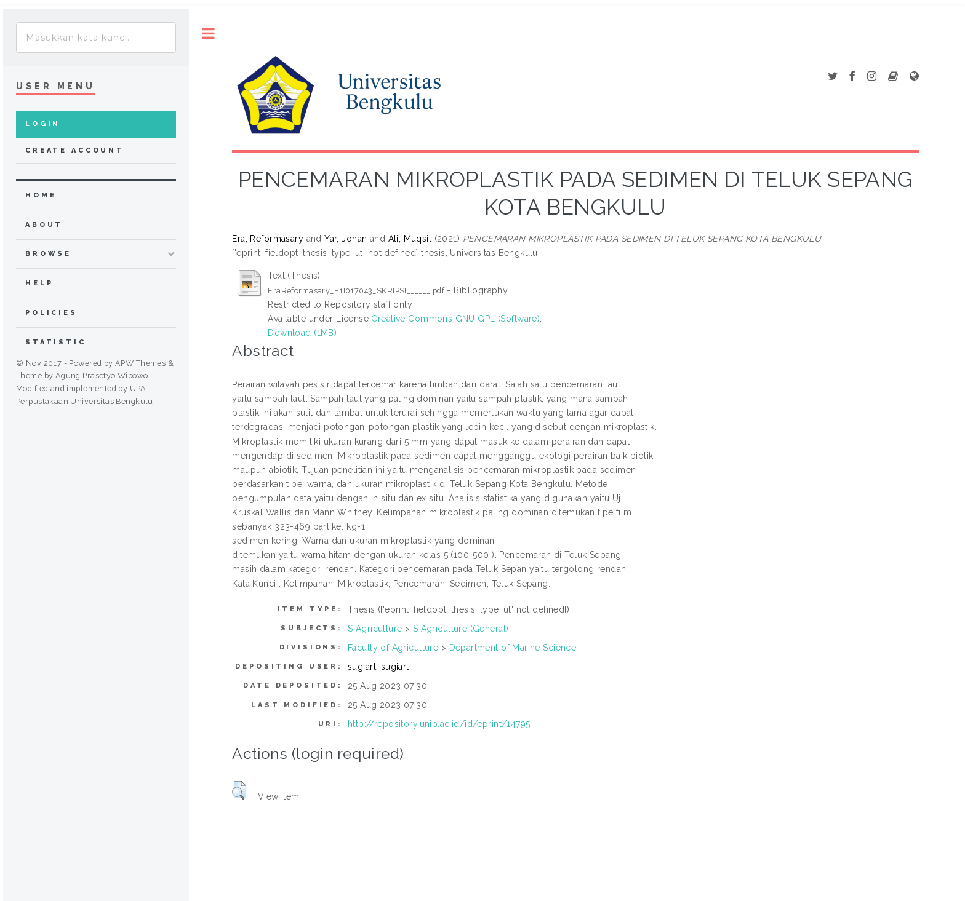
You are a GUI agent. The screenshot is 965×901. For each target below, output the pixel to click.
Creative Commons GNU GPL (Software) (455, 318)
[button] (239, 790)
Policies (51, 313)
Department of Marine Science (513, 648)
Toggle (208, 33)
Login (42, 124)
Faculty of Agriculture (393, 648)
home (40, 195)
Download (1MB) (302, 333)
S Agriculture (375, 628)
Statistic (55, 342)
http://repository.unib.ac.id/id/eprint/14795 (439, 724)
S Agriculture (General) (461, 628)
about (44, 225)
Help (39, 283)
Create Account (74, 150)
